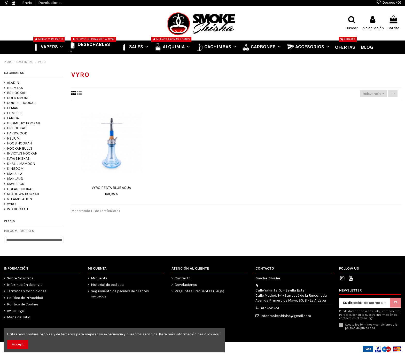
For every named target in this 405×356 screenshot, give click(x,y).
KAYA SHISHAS (18, 158)
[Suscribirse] (395, 303)
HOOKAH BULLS (19, 148)
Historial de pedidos (107, 284)
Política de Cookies (23, 304)
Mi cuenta (99, 278)
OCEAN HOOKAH (20, 189)
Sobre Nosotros (20, 278)
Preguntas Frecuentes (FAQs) (199, 291)
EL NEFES (14, 113)
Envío (27, 2)
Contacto (183, 278)
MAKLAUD (15, 178)
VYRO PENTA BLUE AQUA (111, 187)
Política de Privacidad (25, 298)
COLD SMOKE (18, 98)
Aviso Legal (16, 311)
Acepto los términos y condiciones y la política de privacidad (371, 326)
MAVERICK (15, 184)
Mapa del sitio (18, 317)
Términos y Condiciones (26, 291)
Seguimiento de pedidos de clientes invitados (120, 293)
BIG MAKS (15, 88)
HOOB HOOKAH (19, 143)
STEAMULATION (19, 199)
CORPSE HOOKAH (21, 103)
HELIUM (13, 138)
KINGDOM (15, 168)
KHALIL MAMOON (21, 163)
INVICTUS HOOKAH (22, 153)
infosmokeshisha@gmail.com (286, 316)
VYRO (11, 204)
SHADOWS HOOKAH (23, 194)
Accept (18, 344)
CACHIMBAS (14, 73)
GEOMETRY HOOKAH (23, 123)
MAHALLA (14, 174)
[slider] (6, 240)
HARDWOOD (17, 133)
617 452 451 (270, 308)
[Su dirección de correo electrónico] (364, 303)
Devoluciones (50, 2)
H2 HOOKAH (16, 128)
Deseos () (388, 2)
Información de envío (25, 284)
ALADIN (13, 82)
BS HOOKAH (16, 93)
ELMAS (12, 108)
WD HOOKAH (17, 209)
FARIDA (13, 118)
